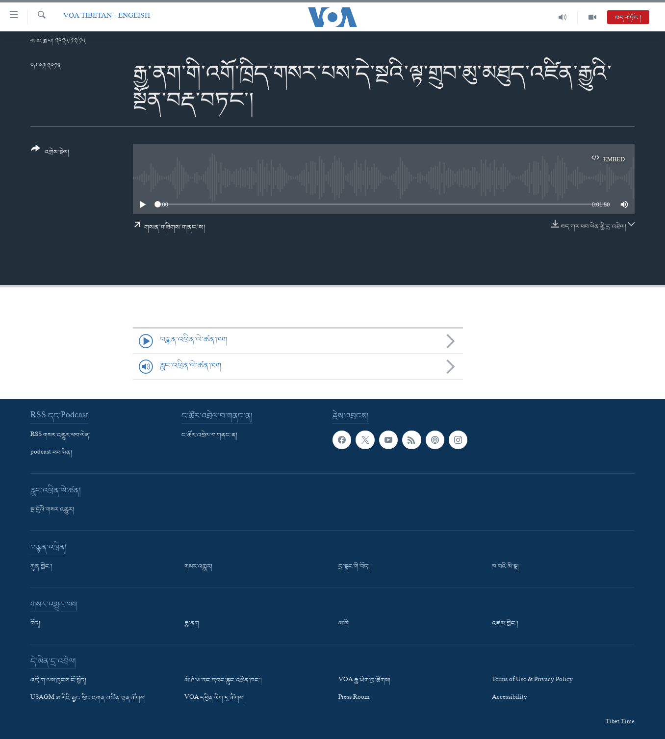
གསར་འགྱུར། (198, 567)
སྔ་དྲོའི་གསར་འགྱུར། (52, 510)
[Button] (50, 154)
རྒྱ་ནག (191, 624)
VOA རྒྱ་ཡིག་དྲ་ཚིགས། (364, 681)
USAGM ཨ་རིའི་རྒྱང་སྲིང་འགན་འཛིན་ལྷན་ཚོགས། (88, 698)
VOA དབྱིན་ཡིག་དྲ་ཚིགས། (214, 698)
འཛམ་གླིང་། (505, 624)
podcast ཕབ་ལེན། (51, 453)
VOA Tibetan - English (106, 17)
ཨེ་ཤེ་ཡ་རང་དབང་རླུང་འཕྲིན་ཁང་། (223, 681)
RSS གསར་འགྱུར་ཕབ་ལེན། (60, 435)
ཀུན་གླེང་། (41, 567)
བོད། (35, 624)
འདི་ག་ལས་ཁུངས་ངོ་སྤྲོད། (58, 681)
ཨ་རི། (344, 624)
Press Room (353, 698)
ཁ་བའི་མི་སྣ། (505, 567)
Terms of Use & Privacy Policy (532, 681)
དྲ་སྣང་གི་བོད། (354, 567)
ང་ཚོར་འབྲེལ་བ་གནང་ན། (209, 435)
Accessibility (509, 698)
